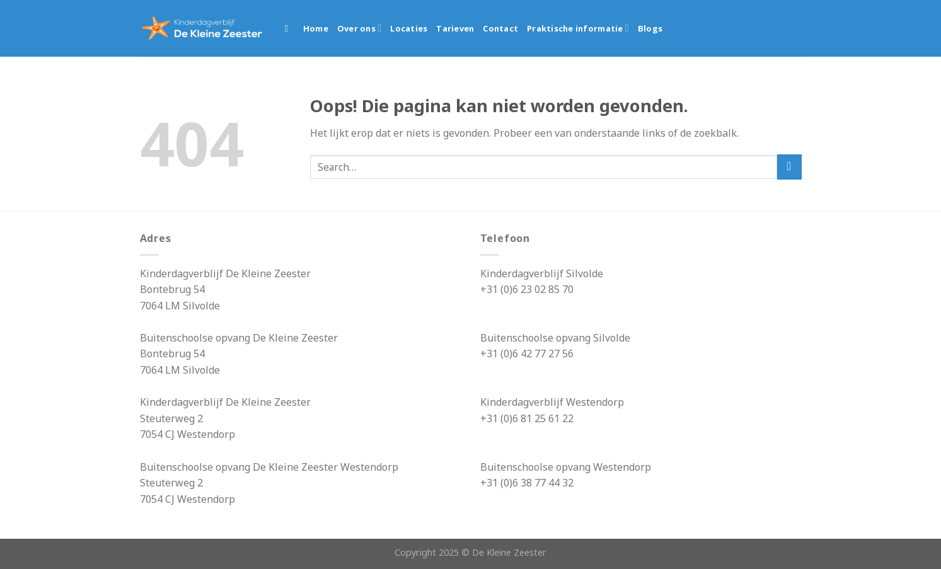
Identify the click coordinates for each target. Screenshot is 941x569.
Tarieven (455, 28)
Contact (500, 28)
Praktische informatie (578, 28)
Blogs (650, 28)
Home (315, 28)
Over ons (359, 28)
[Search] (289, 28)
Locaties (408, 28)
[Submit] (789, 166)
